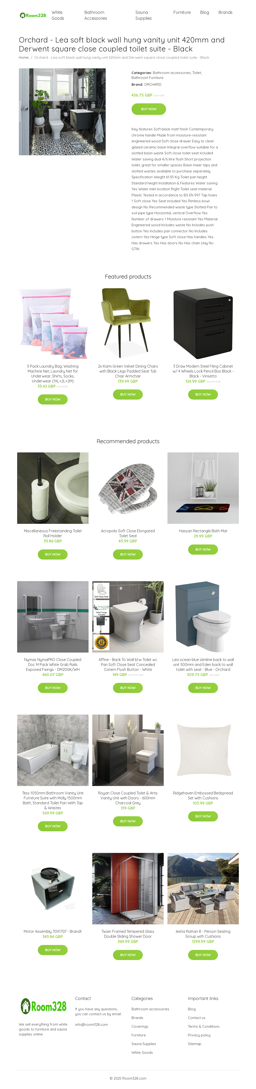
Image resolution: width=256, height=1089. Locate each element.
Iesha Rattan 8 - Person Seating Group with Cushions (203, 936)
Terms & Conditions (204, 1029)
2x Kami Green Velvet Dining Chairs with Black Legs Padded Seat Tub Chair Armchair (128, 373)
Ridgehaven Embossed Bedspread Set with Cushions (203, 798)
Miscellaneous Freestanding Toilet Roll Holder (53, 536)
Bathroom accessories (172, 75)
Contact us (197, 1020)
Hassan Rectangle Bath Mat (203, 533)
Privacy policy (199, 1037)
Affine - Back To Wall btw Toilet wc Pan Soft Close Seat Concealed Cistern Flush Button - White (128, 667)
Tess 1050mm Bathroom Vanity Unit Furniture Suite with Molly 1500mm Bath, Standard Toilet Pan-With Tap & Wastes (53, 803)
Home (24, 60)
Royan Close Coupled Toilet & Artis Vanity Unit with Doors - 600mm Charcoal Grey (128, 800)
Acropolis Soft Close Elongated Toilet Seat (128, 536)
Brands (225, 13)
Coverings (140, 1029)
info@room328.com (91, 1027)
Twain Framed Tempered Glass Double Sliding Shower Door (127, 936)
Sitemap (194, 1046)
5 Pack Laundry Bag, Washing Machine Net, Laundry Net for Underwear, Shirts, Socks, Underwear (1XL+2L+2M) (52, 376)
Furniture (182, 13)
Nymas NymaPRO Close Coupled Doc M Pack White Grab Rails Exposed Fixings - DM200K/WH (52, 667)
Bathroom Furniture (147, 80)
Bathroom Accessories (95, 16)
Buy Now (148, 111)
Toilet (196, 75)
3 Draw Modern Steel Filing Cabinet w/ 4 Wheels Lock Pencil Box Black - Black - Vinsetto (203, 373)
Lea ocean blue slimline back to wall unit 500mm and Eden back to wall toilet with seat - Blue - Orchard (203, 667)
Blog (204, 13)
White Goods (58, 16)
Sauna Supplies (144, 16)
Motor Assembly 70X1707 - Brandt (53, 934)
